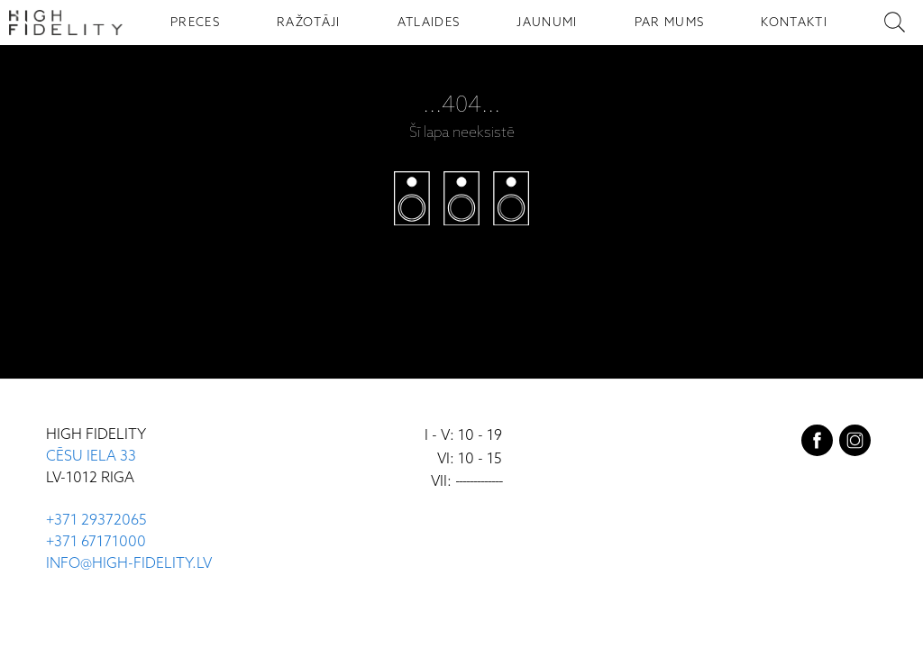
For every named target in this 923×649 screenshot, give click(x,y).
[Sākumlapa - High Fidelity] (66, 22)
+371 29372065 (96, 520)
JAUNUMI (546, 22)
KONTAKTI (794, 22)
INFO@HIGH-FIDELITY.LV (129, 563)
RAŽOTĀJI (309, 22)
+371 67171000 (96, 542)
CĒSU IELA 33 (91, 456)
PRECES (195, 22)
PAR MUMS (670, 22)
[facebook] (817, 444)
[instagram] (855, 444)
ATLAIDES (429, 22)
